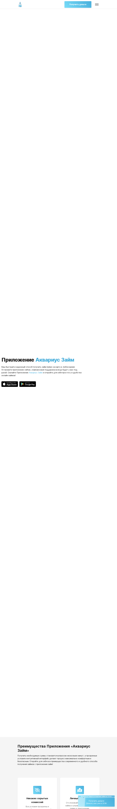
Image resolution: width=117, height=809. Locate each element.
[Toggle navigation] (97, 4)
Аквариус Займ (36, 373)
